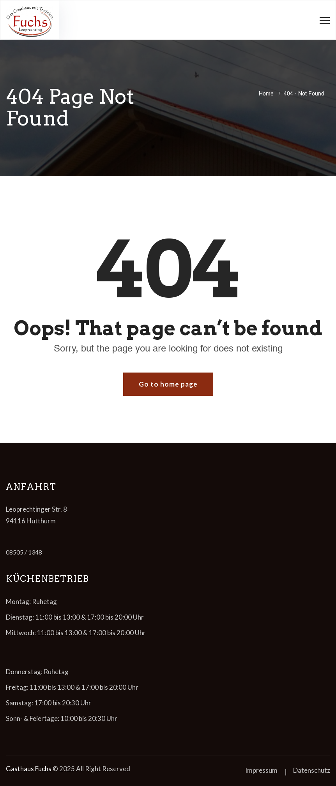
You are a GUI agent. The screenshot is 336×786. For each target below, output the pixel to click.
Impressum (261, 770)
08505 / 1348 (24, 552)
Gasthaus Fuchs (28, 769)
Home (268, 93)
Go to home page (168, 384)
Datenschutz (311, 770)
